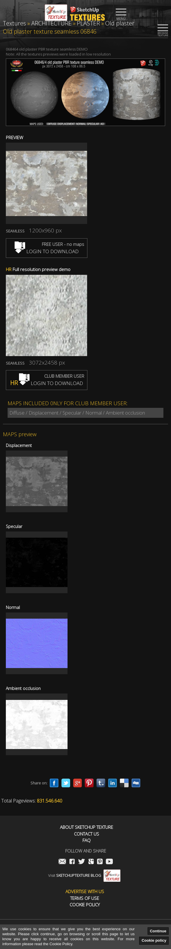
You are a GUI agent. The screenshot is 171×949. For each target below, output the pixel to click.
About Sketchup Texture (86, 827)
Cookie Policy (85, 904)
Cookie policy (153, 940)
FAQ (86, 840)
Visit (84, 875)
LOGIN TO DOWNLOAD (47, 251)
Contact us (86, 834)
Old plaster (119, 23)
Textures (14, 23)
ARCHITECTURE (51, 23)
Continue (158, 931)
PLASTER (88, 23)
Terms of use (84, 898)
